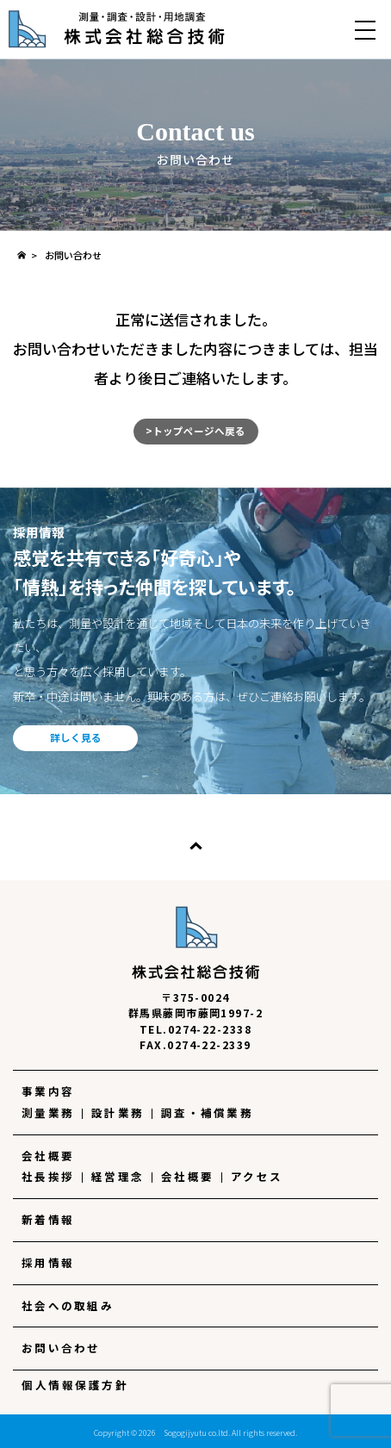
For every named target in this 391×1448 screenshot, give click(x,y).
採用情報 (48, 1263)
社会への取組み (68, 1306)
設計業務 (117, 1113)
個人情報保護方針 (75, 1385)
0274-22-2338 (210, 1029)
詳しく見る (76, 737)
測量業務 (48, 1113)
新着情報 (48, 1219)
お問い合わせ (61, 1348)
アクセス (256, 1176)
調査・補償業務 (207, 1113)
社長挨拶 (48, 1176)
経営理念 (117, 1176)
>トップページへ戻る (195, 431)
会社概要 (48, 1156)
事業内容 (48, 1091)
